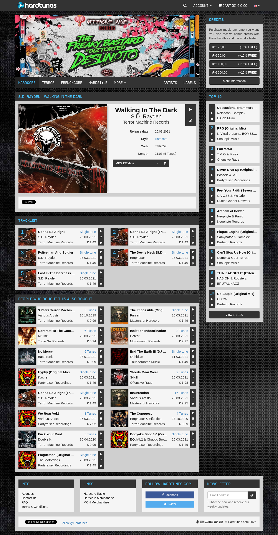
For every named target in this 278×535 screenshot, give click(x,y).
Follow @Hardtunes (74, 523)
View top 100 (234, 314)
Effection (155, 419)
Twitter (170, 504)
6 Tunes (90, 331)
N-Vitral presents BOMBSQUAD (240, 133)
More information (234, 81)
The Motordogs (49, 460)
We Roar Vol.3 (49, 413)
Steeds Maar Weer (144, 372)
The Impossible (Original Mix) (152, 310)
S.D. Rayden (146, 116)
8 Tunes (90, 413)
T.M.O (221, 154)
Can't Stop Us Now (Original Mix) (242, 252)
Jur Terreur (242, 257)
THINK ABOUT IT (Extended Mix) (242, 273)
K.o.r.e (42, 377)
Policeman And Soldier (55, 252)
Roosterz (240, 278)
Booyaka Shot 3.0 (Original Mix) (154, 434)
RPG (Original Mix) (231, 128)
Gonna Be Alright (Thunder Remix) (157, 232)
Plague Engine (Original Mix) (239, 232)
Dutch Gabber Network (233, 201)
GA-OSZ (223, 195)
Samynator (225, 237)
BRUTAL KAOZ (228, 283)
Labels (190, 82)
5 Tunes (90, 310)
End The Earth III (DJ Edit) (150, 351)
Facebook (170, 495)
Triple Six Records (51, 341)
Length (143, 153)
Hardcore (27, 82)
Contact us (29, 498)
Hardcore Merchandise (99, 498)
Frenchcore (71, 82)
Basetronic (45, 356)
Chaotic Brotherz (159, 439)
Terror (48, 82)
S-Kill (134, 377)
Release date (139, 131)
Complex (238, 113)
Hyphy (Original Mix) (54, 372)
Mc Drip (239, 195)
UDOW (222, 299)
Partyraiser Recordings (54, 382)
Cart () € (232, 5)
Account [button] (203, 5)
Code (144, 146)
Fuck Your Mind (50, 434)
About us (28, 493)
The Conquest (141, 413)
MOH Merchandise (96, 502)
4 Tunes (182, 413)
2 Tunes (182, 372)
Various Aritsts (48, 419)
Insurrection (139, 393)
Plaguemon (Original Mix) (57, 455)
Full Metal (224, 149)
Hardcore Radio (94, 493)
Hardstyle (98, 82)
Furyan (135, 315)
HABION (223, 278)
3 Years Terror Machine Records (63, 310)
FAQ (25, 502)
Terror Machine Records (146, 122)
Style (144, 139)
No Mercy (45, 351)
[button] (185, 5)
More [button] (120, 82)
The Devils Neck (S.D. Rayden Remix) (159, 252)
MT (234, 175)
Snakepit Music (228, 139)
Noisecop (224, 113)
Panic (239, 216)
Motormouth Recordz (145, 341)
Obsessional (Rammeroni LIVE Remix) (246, 107)
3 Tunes (182, 331)
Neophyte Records (230, 221)
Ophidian (136, 356)
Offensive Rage (141, 382)
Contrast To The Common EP (60, 331)
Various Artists (48, 315)
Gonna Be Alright (51, 232)
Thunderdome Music (145, 362)
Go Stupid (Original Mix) (235, 294)
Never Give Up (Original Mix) (239, 170)
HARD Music (226, 118)
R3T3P (43, 336)
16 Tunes (181, 393)
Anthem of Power (230, 211)
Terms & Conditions (35, 506)
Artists (170, 82)
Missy (234, 154)
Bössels (222, 175)
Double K (44, 439)
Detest (134, 336)
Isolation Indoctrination (148, 331)
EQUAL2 (136, 439)
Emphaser (137, 257)
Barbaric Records (229, 242)
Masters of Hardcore (145, 320)
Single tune (88, 232)
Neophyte (224, 216)
